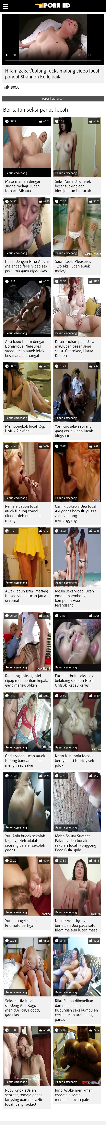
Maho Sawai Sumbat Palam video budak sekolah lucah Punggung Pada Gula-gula (75, 843)
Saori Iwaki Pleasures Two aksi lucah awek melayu (73, 266)
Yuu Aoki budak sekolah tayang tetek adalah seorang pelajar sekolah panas (25, 843)
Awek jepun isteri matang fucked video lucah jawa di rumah (26, 596)
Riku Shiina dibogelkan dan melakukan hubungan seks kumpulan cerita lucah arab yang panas (76, 1010)
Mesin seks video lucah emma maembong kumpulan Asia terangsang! (74, 598)
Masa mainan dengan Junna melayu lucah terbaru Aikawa (23, 186)
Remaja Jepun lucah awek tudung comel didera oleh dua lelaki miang (23, 513)
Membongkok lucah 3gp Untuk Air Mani (25, 428)
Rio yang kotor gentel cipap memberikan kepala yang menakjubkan (26, 681)
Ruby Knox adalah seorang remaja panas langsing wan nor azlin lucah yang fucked (24, 1097)
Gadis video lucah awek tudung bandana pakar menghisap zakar (25, 761)
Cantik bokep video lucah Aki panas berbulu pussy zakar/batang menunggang (76, 513)
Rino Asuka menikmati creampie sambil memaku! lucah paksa (74, 1095)
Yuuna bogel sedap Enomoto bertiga (21, 923)
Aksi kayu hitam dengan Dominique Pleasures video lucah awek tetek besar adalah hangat (25, 348)
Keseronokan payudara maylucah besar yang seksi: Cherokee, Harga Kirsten (74, 348)
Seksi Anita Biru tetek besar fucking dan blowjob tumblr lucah (73, 186)
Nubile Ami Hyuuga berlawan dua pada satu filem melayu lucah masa (76, 925)
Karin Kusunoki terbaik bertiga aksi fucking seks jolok (75, 761)
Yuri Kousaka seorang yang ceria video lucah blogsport (74, 431)
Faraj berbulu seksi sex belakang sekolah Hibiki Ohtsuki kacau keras (75, 681)
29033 (14, 87)
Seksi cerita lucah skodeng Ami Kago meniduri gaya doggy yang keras (22, 1007)
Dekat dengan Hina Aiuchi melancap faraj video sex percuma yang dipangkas (27, 266)
